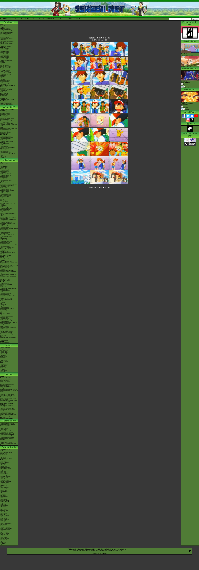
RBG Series (3, 355)
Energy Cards (3, 454)
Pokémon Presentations (6, 92)
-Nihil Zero (2, 514)
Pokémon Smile (4, 193)
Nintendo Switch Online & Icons (8, 337)
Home (11, 19)
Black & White (3, 238)
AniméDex (2, 110)
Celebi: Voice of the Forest (7, 384)
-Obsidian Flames (4, 487)
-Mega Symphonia (4, 519)
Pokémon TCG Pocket (5, 180)
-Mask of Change (4, 533)
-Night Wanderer (4, 532)
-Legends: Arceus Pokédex (7, 41)
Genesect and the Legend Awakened (6, 404)
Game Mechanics (4, 71)
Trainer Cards (3, 453)
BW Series (3, 366)
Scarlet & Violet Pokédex (51, 19)
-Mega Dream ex (4, 515)
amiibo (2, 336)
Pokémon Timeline (5, 80)
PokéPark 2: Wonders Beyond (7, 247)
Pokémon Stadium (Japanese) (7, 320)
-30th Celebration (4, 462)
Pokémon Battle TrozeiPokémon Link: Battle (8, 220)
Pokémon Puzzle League (6, 316)
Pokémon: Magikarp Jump (6, 207)
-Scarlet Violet (3, 490)
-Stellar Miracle (4, 531)
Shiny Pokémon (4, 133)
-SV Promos (3, 504)
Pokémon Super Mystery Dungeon (9, 228)
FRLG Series (3, 360)
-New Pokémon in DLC (6, 103)
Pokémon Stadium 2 (5, 307)
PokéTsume (3, 157)
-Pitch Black (3, 463)
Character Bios (4, 112)
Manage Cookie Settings (118, 549)
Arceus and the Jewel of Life (7, 395)
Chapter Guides (4, 352)
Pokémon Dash (4, 289)
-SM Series (3, 492)
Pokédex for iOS (4, 256)
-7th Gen (2, 79)
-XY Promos (3, 508)
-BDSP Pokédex (4, 39)
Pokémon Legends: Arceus (7, 185)
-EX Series (3, 498)
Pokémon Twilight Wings (6, 137)
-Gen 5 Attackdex (4, 53)
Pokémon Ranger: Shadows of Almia (8, 275)
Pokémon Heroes (4, 385)
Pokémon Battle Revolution (7, 270)
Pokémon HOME (4, 186)
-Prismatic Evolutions (5, 476)
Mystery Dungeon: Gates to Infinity (9, 245)
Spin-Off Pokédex (4, 65)
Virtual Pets (3, 335)
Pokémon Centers (4, 81)
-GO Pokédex (3, 42)
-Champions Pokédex (5, 46)
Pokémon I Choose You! (6, 412)
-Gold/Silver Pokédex (5, 29)
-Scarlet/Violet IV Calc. (6, 73)
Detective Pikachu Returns (7, 179)
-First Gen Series (4, 500)
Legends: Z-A (3, 167)
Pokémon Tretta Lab (5, 242)
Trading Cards (9, 447)
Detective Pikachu (4, 210)
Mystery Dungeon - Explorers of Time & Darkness (8, 277)
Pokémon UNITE (4, 176)
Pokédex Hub (38, 19)
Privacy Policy (105, 549)
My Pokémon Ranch (5, 279)
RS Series (2, 359)
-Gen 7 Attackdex (4, 56)
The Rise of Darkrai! (5, 393)
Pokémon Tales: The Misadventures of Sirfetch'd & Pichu (7, 154)
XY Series (2, 369)
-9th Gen (2, 76)
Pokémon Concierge (5, 151)
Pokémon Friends (4, 171)
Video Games (9, 160)
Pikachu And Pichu (5, 425)
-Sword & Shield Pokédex (6, 38)
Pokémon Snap (4, 317)
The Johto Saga (4, 115)
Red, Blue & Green (5, 313)
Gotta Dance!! (3, 429)
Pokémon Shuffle (4, 226)
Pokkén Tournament (5, 232)
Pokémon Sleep (4, 177)
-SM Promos (3, 506)
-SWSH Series (3, 491)
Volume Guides (4, 354)
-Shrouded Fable (4, 480)
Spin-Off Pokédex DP (5, 66)
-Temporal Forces (4, 482)
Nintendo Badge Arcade (6, 236)
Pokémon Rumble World (6, 227)
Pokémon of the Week (5, 74)
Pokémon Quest (4, 212)
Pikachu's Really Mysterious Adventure (7, 439)
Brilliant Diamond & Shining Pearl (8, 184)
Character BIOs (4, 350)
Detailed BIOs (3, 351)
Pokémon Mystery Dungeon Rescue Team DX (7, 191)
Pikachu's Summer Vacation (7, 423)
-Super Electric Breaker (6, 528)
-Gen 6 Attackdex (4, 55)
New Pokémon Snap (5, 195)
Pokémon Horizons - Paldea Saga (8, 128)
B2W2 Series (3, 368)
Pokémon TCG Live (5, 198)
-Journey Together (4, 475)
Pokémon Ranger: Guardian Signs (9, 262)
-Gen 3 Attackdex (4, 51)
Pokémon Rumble (4, 264)
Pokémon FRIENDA (5, 342)
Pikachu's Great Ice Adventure (7, 436)
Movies (9, 374)
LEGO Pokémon (4, 93)
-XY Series (3, 494)
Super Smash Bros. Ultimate (7, 213)
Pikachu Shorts (9, 421)
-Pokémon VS (3, 539)
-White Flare (3, 472)
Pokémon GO (3, 172)
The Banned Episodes (5, 132)
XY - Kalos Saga (4, 122)
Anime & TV (9, 107)
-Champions (3, 75)
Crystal (2, 306)
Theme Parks (3, 95)
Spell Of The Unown (5, 381)
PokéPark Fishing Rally (6, 299)
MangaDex (3, 348)
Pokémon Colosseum (5, 287)
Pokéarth (77, 19)
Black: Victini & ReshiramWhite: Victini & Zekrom (8, 398)
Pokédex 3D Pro (4, 251)
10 (108, 38)
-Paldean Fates (4, 484)
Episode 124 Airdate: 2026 (187, 103)
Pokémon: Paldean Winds (6, 141)
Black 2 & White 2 (4, 240)
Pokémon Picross (4, 229)
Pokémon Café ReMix (5, 174)
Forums (17, 19)
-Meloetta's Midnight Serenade (8, 402)
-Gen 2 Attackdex (4, 50)
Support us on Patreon (99, 553)
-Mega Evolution (4, 470)
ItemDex (2, 61)
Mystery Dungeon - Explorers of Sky (8, 272)
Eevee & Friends (4, 441)
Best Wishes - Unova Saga (7, 120)
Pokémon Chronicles (5, 129)
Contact (23, 19)
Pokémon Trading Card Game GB (8, 322)
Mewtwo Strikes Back (5, 379)
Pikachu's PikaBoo (5, 427)
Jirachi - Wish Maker (5, 386)
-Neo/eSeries (3, 499)
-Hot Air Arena (3, 524)
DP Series (2, 362)
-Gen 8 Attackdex (4, 57)
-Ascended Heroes (5, 467)
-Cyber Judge (3, 537)
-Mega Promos (4, 503)
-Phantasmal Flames (5, 468)
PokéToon (2, 142)
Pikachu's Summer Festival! (7, 430)
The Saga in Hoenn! (5, 117)
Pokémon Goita (4, 340)
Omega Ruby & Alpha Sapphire (8, 217)
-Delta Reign (3, 461)
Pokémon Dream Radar (6, 241)
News (1, 24)
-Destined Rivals (4, 473)
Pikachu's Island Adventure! (7, 433)
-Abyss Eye (3, 511)
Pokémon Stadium (5, 321)
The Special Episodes (5, 131)
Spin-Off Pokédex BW (5, 67)
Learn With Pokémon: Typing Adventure (7, 253)
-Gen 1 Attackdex (4, 48)
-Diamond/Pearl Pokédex (6, 32)
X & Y (1, 215)
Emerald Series (4, 361)
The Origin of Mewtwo (5, 377)
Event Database (4, 100)
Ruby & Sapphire (4, 283)
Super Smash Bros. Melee (6, 311)
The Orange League (5, 114)
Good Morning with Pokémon (7, 147)
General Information (5, 347)
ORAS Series (3, 370)
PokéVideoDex (4, 146)
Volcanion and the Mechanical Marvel (7, 410)
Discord (29, 19)
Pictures (185, 87)
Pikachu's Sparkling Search (7, 437)
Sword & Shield (4, 182)
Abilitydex (2, 64)
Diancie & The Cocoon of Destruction (6, 406)
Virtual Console (4, 330)
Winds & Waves (4, 163)
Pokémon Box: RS (5, 292)
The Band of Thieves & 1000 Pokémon (7, 224)
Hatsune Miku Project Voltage (7, 85)
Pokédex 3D (3, 250)
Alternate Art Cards (5, 456)
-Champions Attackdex (6, 60)
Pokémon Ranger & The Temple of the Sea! (9, 391)
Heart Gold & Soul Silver (6, 261)
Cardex (2, 69)
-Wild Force (3, 536)
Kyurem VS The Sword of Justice (8, 400)
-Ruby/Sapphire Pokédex (6, 31)
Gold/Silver (3, 304)
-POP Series (3, 509)
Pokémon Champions (5, 168)
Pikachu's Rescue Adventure (7, 424)
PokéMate (2, 302)
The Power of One (4, 380)
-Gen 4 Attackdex (4, 52)
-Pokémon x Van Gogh (6, 89)
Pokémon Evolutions (5, 138)
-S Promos (3, 543)
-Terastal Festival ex (5, 527)
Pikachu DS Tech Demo (6, 298)
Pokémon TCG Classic (6, 458)
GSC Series (3, 357)
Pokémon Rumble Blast (6, 248)
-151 (1, 486)
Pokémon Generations (6, 136)
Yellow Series (3, 356)
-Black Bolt (3, 471)
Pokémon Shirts (4, 94)
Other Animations (4, 148)
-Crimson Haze (4, 534)
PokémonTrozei (4, 297)
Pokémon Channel (5, 290)
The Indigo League (5, 113)
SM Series (2, 371)
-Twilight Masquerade (5, 481)
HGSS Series (3, 365)
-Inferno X (2, 517)
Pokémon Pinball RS (5, 293)
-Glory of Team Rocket (5, 523)
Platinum (2, 260)
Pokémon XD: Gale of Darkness (8, 288)
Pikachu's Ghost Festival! (6, 432)
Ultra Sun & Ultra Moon (6, 201)
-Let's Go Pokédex (5, 37)
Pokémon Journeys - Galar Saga (8, 124)
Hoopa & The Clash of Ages (7, 408)
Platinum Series (4, 364)
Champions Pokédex (66, 19)
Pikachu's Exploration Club (7, 434)
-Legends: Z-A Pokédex (6, 45)
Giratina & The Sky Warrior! (7, 394)
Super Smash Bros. (5, 323)
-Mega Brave (3, 518)
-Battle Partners (4, 525)
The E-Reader (3, 301)
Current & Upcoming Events (7, 99)
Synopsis (184, 107)
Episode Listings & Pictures (7, 109)
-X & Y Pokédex (4, 34)
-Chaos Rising (3, 465)
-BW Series (3, 495)
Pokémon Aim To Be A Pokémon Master (8, 126)
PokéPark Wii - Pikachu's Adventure (6, 268)
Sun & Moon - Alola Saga (6, 123)
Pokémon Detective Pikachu (7, 418)
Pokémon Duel (4, 233)
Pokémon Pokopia (4, 170)
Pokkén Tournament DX (6, 209)
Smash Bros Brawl (5, 280)
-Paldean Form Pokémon (6, 104)
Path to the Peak (4, 143)
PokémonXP (3, 84)
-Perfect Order (3, 466)
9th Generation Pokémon (6, 102)
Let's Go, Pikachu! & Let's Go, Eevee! (7, 203)
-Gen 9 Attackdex (4, 59)
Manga (9, 345)
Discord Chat (3, 98)
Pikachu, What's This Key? (7, 442)
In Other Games (4, 328)
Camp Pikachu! (4, 428)
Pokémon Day (3, 90)
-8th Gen (2, 78)
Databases (9, 22)
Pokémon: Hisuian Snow (6, 140)
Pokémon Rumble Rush (6, 208)
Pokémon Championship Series (8, 83)
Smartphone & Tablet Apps (7, 334)
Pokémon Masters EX (5, 175)
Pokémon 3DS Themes (6, 332)
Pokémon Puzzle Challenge (7, 308)
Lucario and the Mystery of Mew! (8, 389)
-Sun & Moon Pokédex (6, 36)
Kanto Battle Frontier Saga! (7, 118)
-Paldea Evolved (4, 489)
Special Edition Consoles (6, 331)
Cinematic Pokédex (5, 70)
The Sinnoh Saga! (4, 119)
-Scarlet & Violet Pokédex (6, 43)
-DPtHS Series (4, 496)
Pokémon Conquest (5, 246)
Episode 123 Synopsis (185, 82)
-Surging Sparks (4, 477)
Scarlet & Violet (4, 166)
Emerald (2, 285)
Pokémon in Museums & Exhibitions (6, 87)
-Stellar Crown (3, 478)
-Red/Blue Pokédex (5, 28)
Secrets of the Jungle (5, 416)
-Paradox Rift (3, 485)
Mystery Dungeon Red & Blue (7, 295)
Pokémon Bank (4, 218)
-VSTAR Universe (4, 538)
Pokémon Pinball (4, 318)
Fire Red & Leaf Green (6, 284)
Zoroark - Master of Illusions (7, 396)
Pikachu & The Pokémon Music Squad (8, 444)
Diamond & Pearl (4, 259)
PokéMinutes (3, 145)
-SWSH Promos (4, 505)
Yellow (1, 314)
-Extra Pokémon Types (6, 452)
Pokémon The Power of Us (7, 413)
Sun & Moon (3, 200)
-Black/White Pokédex (5, 33)
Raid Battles (3, 457)
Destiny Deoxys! (4, 388)
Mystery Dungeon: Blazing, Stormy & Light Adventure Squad (9, 266)
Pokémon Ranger (4, 294)
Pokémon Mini (3, 309)
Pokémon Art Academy (6, 222)
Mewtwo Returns (4, 383)
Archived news (4, 26)
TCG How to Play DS (5, 255)
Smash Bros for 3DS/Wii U (7, 234)
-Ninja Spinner (3, 513)
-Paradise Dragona (5, 529)
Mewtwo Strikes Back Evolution (8, 414)
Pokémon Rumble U (5, 243)
